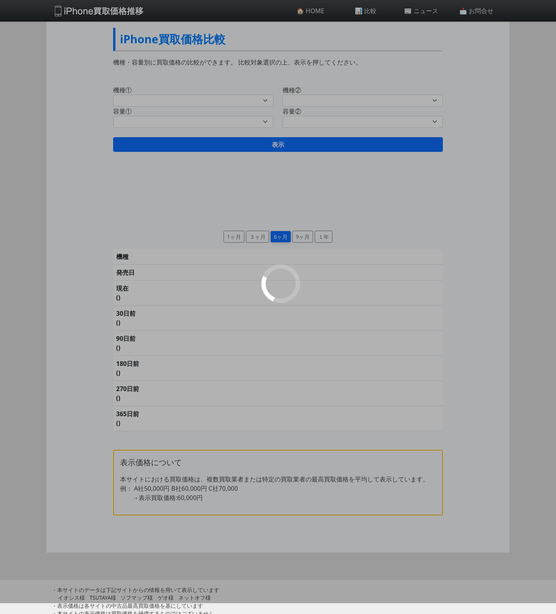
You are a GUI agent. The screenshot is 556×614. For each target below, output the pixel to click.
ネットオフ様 (194, 597)
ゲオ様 (166, 597)
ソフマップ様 (136, 597)
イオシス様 (71, 597)
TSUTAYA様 (103, 597)
